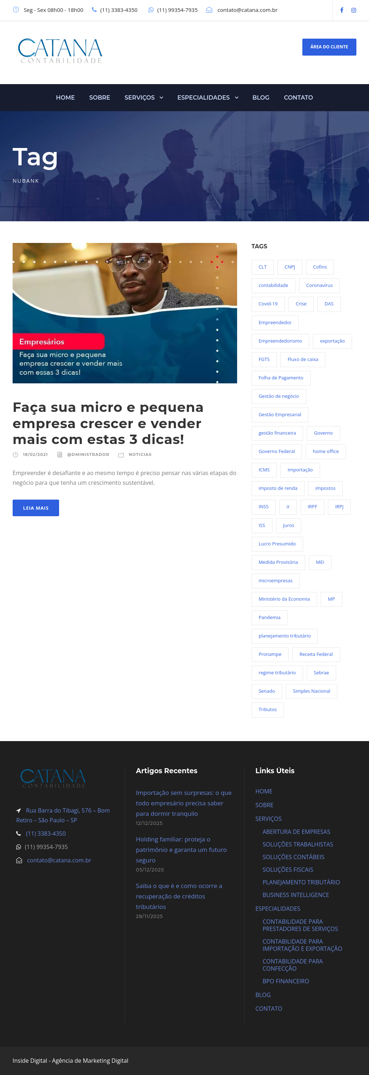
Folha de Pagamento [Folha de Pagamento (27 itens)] (281, 377)
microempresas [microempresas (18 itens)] (276, 580)
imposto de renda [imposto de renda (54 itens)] (278, 488)
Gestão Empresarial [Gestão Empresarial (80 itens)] (280, 414)
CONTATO (298, 97)
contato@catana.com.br (59, 860)
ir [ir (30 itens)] (288, 506)
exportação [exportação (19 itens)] (332, 341)
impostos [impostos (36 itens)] (325, 488)
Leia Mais (36, 508)
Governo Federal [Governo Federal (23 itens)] (277, 451)
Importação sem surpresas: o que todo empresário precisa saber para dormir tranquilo (184, 803)
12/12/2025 (149, 823)
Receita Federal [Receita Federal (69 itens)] (316, 654)
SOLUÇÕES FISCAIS (288, 870)
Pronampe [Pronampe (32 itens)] (270, 654)
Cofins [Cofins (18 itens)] (320, 267)
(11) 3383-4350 (45, 833)
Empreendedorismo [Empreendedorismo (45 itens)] (280, 341)
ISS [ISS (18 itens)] (262, 525)
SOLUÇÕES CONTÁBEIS (294, 857)
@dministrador (88, 454)
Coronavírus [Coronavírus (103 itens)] (319, 285)
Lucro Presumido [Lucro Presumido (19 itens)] (277, 543)
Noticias (140, 454)
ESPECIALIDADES (203, 97)
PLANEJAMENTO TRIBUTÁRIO (301, 882)
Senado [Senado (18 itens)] (267, 691)
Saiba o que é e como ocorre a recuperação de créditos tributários (179, 896)
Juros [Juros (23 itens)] (288, 525)
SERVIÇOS (140, 97)
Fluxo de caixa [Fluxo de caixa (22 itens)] (303, 359)
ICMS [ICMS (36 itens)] (264, 469)
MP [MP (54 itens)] (331, 599)
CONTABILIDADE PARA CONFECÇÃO (293, 964)
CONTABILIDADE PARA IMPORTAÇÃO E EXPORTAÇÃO (302, 945)
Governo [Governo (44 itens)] (323, 433)
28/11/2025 (149, 916)
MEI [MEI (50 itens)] (320, 562)
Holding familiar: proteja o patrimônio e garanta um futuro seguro (181, 849)
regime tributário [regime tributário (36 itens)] (277, 672)
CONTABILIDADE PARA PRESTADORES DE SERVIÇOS (300, 925)
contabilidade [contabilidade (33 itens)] (273, 285)
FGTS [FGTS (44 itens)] (264, 359)
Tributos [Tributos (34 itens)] (268, 709)
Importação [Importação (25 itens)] (300, 469)
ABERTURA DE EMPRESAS (296, 832)
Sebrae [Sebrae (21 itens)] (321, 672)
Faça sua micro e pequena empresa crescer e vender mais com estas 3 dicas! (108, 423)
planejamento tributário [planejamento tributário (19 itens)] (285, 635)
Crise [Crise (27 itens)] (300, 303)
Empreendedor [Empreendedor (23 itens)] (275, 322)
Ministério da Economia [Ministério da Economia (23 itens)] (284, 599)
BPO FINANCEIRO (286, 981)
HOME (65, 97)
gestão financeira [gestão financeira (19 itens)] (277, 433)
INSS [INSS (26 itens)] (264, 506)
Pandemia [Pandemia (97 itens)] (270, 617)
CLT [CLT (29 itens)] (263, 267)
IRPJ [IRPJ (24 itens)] (339, 506)
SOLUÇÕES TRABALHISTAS (298, 844)
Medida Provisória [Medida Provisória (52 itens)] (278, 562)
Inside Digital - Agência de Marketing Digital (70, 1061)
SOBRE (99, 97)
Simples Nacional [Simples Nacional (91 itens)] (311, 691)
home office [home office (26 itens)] (326, 451)
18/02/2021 (35, 454)
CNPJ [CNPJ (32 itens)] (290, 267)
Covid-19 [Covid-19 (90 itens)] (268, 303)
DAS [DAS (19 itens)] (329, 303)
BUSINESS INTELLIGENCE (296, 895)
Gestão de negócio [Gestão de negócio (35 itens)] (279, 396)
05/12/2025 (150, 869)
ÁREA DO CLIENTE (329, 47)
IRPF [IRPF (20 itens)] (312, 506)
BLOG (261, 97)
